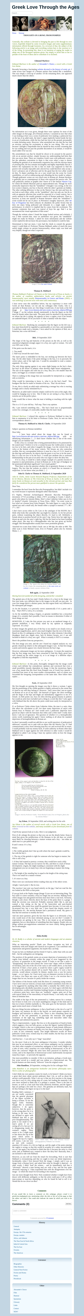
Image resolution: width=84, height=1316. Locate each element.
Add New (68, 1203)
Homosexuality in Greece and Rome (49, 298)
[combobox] (22, 13)
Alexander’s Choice (46, 64)
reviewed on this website (25, 827)
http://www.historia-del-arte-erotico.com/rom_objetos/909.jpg (48, 310)
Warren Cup (66, 182)
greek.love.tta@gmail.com (21, 1196)
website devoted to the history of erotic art (53, 69)
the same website (46, 284)
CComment (50, 1218)
